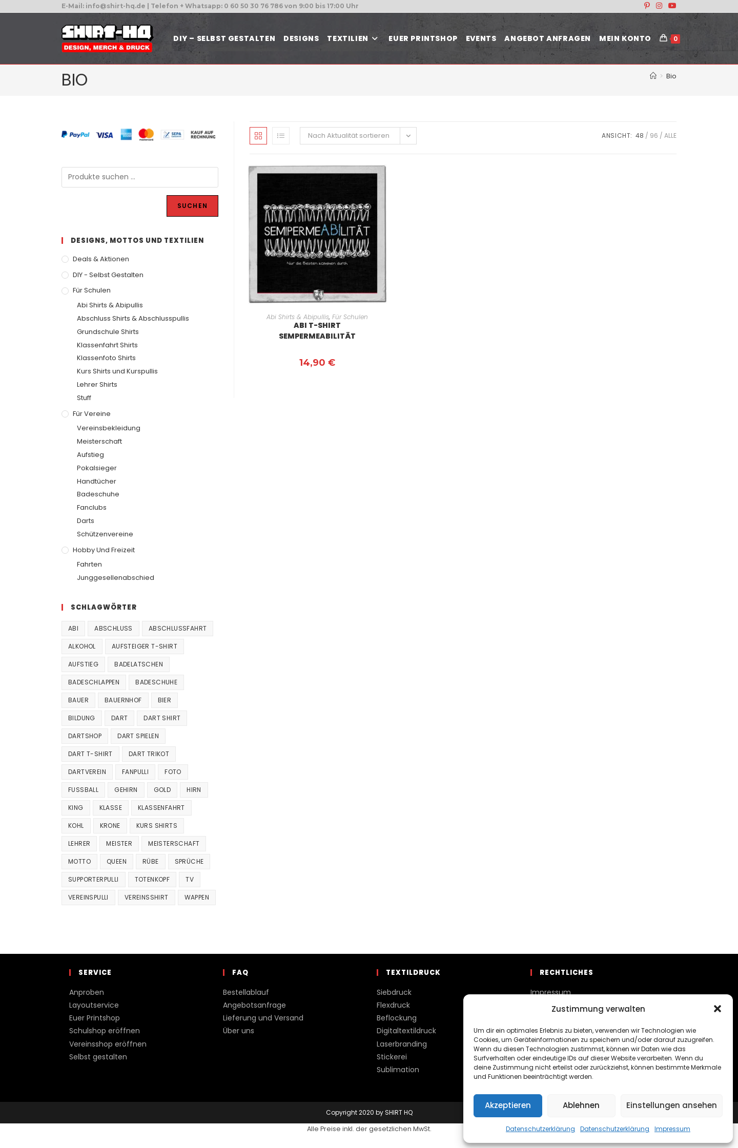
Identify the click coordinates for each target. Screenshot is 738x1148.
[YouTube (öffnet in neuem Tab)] (670, 6)
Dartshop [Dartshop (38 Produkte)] (84, 736)
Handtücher (96, 481)
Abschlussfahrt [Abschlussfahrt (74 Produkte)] (178, 628)
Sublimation (398, 1069)
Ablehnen (581, 1105)
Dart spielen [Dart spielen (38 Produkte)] (138, 736)
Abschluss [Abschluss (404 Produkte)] (113, 628)
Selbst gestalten (98, 1057)
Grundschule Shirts (108, 332)
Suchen (192, 205)
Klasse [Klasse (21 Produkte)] (110, 807)
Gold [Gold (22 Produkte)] (162, 789)
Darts (85, 521)
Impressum (672, 1128)
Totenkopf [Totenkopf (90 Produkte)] (152, 879)
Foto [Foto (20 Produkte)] (173, 771)
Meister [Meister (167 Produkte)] (119, 843)
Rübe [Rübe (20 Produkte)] (150, 861)
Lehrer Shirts (97, 384)
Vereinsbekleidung (108, 428)
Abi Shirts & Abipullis (297, 316)
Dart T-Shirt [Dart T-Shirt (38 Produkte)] (90, 753)
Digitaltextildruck (406, 1031)
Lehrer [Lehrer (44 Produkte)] (79, 843)
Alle (670, 135)
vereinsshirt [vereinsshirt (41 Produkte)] (147, 897)
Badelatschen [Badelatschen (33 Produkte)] (138, 664)
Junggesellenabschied (115, 577)
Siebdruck (394, 992)
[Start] (653, 76)
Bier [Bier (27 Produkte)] (165, 700)
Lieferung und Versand (263, 1018)
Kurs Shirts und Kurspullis (117, 371)
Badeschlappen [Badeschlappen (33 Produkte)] (93, 682)
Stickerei (392, 1057)
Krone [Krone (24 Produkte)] (110, 825)
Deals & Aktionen (101, 259)
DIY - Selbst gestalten (108, 275)
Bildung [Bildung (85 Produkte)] (81, 718)
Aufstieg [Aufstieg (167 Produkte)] (83, 664)
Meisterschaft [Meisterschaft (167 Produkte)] (173, 843)
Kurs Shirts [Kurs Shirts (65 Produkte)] (156, 825)
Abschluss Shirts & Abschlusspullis (133, 318)
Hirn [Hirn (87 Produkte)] (194, 789)
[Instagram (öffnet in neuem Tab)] (659, 6)
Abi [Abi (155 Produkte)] (73, 628)
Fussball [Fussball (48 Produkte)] (83, 789)
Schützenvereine (105, 534)
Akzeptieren (508, 1105)
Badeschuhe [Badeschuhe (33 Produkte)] (156, 682)
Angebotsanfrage (254, 1005)
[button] (717, 1009)
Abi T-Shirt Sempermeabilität (317, 330)
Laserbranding (402, 1044)
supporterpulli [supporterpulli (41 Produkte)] (93, 879)
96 (654, 135)
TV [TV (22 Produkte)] (190, 879)
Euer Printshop (94, 1018)
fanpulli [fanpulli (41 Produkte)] (135, 771)
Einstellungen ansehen (671, 1105)
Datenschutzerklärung (540, 1128)
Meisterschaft (99, 441)
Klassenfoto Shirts (106, 358)
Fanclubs (92, 507)
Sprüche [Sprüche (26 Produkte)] (189, 861)
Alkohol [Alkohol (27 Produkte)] (82, 646)
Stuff (84, 398)
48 (640, 135)
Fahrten (89, 564)
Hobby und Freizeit (104, 550)
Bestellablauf (246, 992)
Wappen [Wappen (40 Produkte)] (196, 897)
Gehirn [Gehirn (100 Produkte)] (125, 789)
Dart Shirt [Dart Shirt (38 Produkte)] (162, 718)
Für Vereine (92, 414)
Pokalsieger (97, 468)
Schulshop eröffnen (104, 1031)
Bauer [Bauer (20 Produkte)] (78, 700)
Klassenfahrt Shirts (107, 345)
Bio (671, 76)
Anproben (86, 992)
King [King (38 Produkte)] (76, 807)
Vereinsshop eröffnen (108, 1044)
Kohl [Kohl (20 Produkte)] (76, 825)
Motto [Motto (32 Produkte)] (79, 861)
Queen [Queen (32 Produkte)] (117, 861)
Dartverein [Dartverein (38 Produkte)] (87, 771)
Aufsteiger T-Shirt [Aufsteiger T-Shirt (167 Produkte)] (144, 646)
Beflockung (397, 1018)
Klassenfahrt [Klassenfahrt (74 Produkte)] (161, 807)
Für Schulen (350, 316)
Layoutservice (94, 1005)
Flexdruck (393, 1005)
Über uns (238, 1031)
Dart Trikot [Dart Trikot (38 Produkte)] (149, 753)
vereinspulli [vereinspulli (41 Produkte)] (88, 897)
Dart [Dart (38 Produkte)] (119, 718)
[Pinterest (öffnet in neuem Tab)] (647, 6)
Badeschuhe (98, 494)
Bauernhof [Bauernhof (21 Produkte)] (123, 700)
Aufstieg (90, 455)
